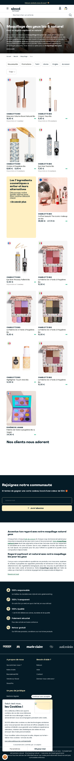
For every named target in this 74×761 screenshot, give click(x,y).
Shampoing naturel (32, 753)
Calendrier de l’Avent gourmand (52, 753)
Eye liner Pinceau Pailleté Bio (18, 279)
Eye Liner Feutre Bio (46, 166)
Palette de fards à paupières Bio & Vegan (21, 431)
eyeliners (25, 41)
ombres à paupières (14, 41)
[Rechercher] (30, 15)
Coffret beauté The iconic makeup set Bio (52, 217)
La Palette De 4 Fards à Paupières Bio (52, 280)
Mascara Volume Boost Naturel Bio (21, 116)
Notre (55, 541)
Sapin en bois (56, 751)
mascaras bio (35, 41)
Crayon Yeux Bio (45, 116)
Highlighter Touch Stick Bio (18, 380)
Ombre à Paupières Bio (16, 166)
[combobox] (11, 71)
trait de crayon (29, 539)
